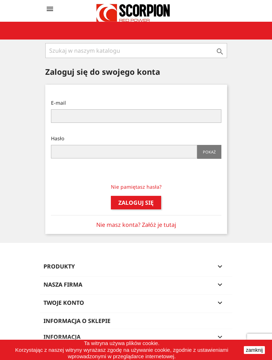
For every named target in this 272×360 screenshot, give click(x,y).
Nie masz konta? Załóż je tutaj (136, 225)
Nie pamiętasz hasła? (136, 186)
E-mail (58, 102)
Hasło (57, 138)
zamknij (254, 350)
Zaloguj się (136, 203)
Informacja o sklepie (77, 321)
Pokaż (209, 152)
